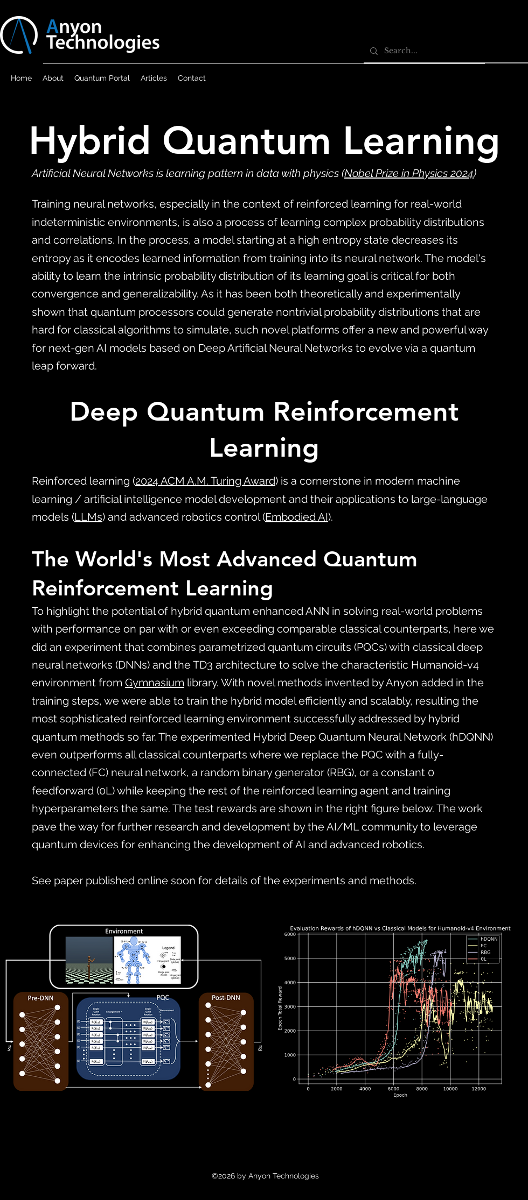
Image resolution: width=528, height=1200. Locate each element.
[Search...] (444, 50)
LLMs (88, 516)
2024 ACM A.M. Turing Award (205, 480)
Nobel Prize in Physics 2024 (409, 173)
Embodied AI (296, 516)
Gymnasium (154, 682)
